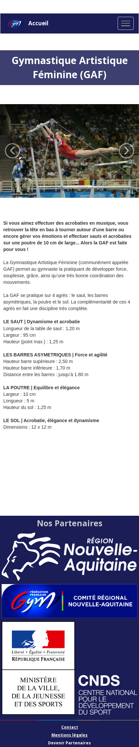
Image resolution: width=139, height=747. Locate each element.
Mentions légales (69, 735)
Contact (69, 727)
